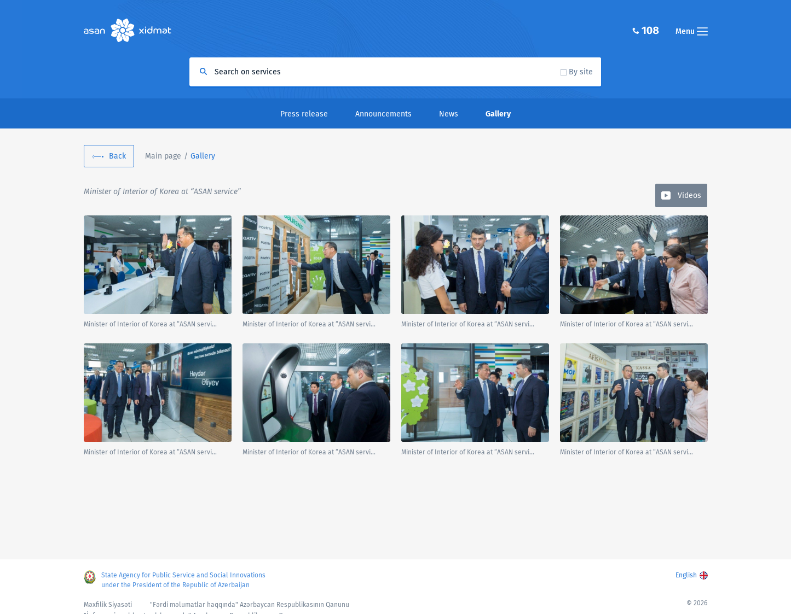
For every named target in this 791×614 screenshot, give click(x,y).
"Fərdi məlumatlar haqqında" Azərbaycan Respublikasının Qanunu (249, 605)
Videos (689, 195)
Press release (304, 114)
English (686, 575)
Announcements (383, 114)
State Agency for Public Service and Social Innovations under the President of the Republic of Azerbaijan (183, 580)
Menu (691, 31)
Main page (163, 156)
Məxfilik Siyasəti (108, 605)
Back (117, 156)
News (448, 114)
